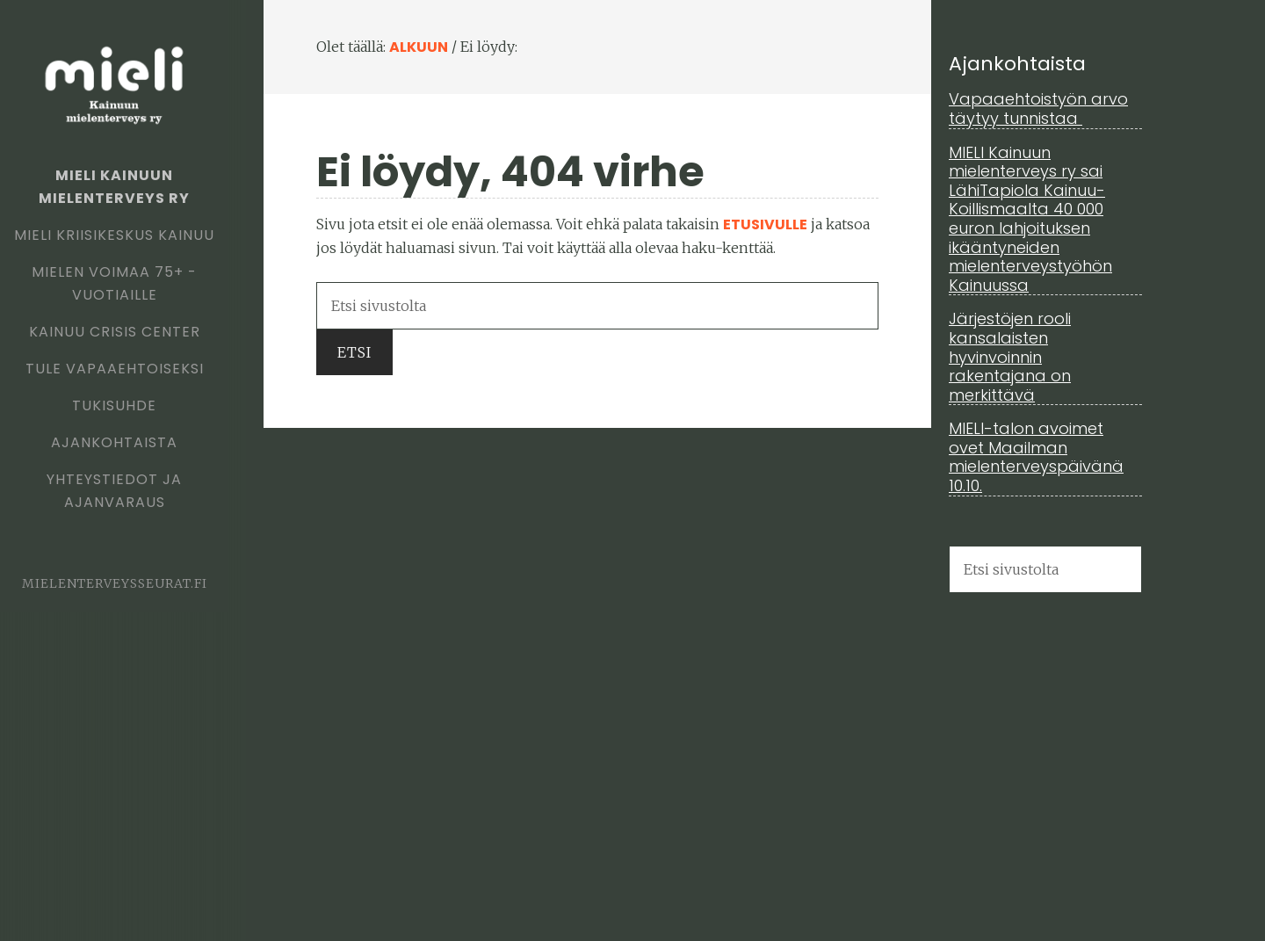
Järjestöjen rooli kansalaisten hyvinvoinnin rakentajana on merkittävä (1010, 356)
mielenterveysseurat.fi (114, 583)
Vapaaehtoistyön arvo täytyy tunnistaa (1038, 108)
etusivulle (765, 224)
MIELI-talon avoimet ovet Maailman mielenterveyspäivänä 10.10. (1036, 456)
